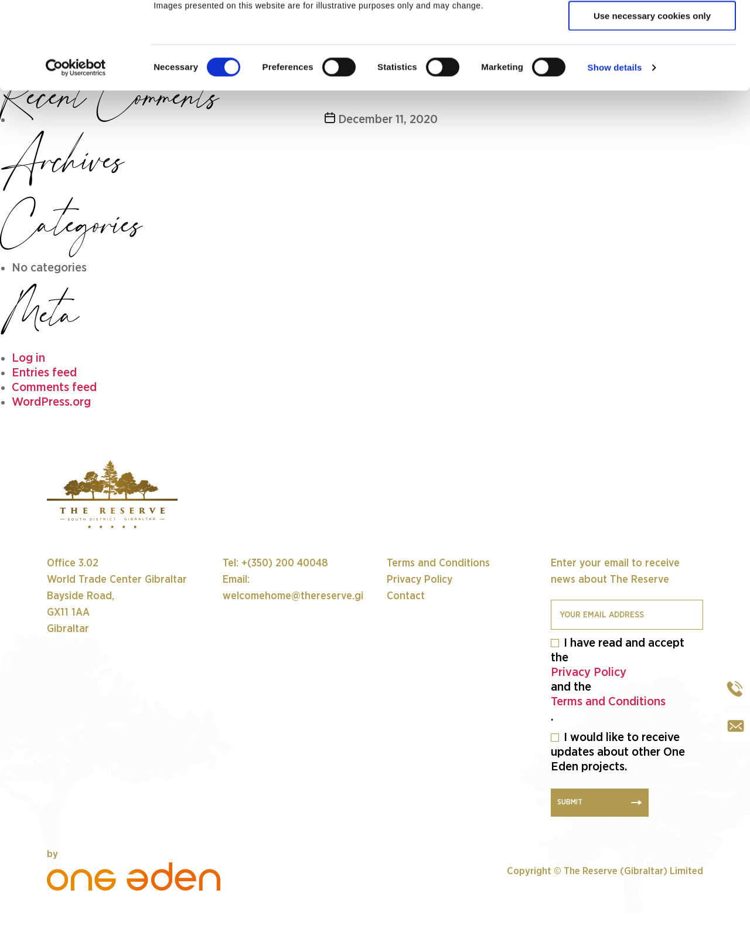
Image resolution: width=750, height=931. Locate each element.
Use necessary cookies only (652, 98)
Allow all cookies (652, 29)
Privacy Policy (588, 672)
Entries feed (44, 372)
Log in (28, 358)
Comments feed (54, 387)
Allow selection (652, 64)
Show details (615, 149)
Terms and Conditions (608, 701)
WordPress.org (51, 402)
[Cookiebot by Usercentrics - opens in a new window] (76, 149)
